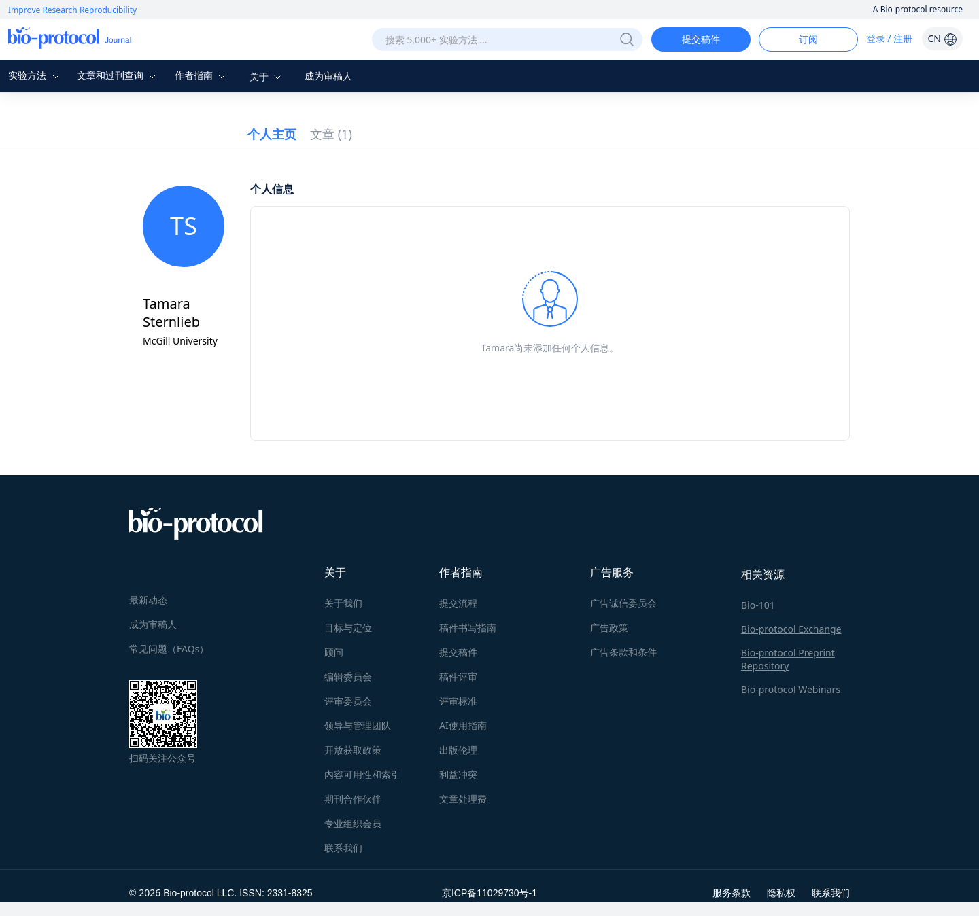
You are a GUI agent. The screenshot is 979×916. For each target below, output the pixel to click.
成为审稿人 (328, 75)
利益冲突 (458, 774)
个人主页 (271, 134)
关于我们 (343, 603)
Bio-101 (758, 605)
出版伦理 (458, 749)
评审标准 (458, 700)
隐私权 (781, 892)
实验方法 (35, 75)
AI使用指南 (463, 725)
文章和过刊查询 (118, 75)
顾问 (333, 652)
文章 (331, 134)
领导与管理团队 (357, 725)
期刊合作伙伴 (352, 798)
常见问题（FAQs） (169, 648)
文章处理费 (463, 798)
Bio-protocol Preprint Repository (788, 659)
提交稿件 (701, 39)
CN (942, 38)
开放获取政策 (352, 749)
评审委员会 (348, 700)
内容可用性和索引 (362, 774)
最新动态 (148, 599)
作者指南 (202, 75)
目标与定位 (348, 627)
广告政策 (609, 627)
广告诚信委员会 (623, 603)
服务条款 (731, 892)
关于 (267, 76)
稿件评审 (458, 676)
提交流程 (458, 603)
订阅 (808, 39)
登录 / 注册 (889, 38)
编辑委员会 (348, 676)
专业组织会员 (352, 823)
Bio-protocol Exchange (791, 628)
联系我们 (343, 847)
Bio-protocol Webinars (790, 689)
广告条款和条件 (623, 652)
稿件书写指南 (467, 627)
